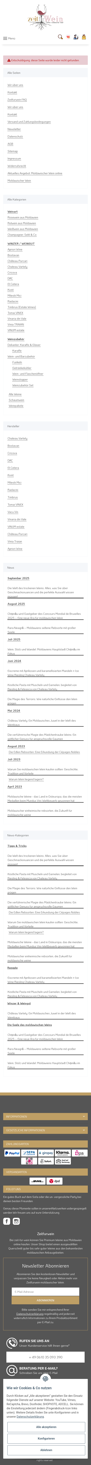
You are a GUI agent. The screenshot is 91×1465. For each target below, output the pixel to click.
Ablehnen (46, 1450)
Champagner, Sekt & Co (22, 234)
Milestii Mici (14, 295)
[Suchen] (60, 37)
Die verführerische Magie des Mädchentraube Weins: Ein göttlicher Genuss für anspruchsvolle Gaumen (42, 737)
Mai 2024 (14, 710)
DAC (10, 278)
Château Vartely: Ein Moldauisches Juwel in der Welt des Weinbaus (42, 723)
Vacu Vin (13, 512)
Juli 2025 (14, 639)
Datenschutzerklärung (30, 1314)
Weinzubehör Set (22, 385)
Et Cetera (13, 284)
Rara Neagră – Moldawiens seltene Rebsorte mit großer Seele (42, 630)
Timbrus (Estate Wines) (22, 307)
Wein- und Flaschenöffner (27, 373)
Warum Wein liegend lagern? (26, 779)
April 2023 (15, 786)
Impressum (14, 158)
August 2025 (16, 604)
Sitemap (13, 151)
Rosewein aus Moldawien (23, 217)
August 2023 (16, 746)
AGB (10, 144)
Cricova (12, 272)
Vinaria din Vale (17, 318)
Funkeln (17, 362)
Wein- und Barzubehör (21, 356)
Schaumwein (16, 400)
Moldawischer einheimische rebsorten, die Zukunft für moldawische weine (40, 813)
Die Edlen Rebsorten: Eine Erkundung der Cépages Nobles (44, 752)
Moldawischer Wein (19, 180)
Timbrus (13, 497)
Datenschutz (15, 136)
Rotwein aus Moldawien (22, 223)
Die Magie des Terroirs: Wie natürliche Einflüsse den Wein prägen (42, 701)
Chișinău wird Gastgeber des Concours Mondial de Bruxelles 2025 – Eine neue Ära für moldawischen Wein (44, 616)
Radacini (13, 301)
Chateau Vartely (17, 266)
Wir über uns (15, 85)
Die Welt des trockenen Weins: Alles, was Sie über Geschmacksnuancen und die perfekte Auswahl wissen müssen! (41, 592)
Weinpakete (16, 406)
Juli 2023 (14, 759)
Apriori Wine (15, 249)
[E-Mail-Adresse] (45, 1291)
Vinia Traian (15, 541)
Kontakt (12, 92)
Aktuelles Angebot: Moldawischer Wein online (35, 173)
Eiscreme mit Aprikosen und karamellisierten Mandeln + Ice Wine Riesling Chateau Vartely (43, 673)
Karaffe (17, 350)
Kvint (11, 290)
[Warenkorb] (84, 37)
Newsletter (14, 129)
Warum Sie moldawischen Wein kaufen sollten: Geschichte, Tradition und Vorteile (43, 771)
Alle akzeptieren (46, 1427)
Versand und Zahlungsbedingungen (29, 122)
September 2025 (18, 578)
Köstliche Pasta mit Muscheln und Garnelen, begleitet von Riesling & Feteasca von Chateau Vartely (42, 687)
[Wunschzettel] (68, 37)
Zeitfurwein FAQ (17, 99)
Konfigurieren (46, 1438)
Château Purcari (17, 261)
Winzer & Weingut (19, 1003)
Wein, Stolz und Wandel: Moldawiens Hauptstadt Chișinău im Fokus (44, 651)
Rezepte (12, 968)
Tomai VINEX (15, 313)
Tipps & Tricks (17, 846)
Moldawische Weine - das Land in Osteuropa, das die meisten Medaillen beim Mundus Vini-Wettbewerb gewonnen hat (45, 799)
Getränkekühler (21, 368)
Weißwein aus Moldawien (23, 229)
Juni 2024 (14, 661)
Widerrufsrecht (17, 166)
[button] (76, 37)
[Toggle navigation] (9, 38)
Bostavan (13, 255)
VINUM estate (16, 330)
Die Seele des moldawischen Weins (29, 1025)
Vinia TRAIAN (16, 324)
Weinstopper (20, 379)
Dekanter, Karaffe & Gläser (24, 345)
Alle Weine (15, 394)
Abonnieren (45, 1300)
